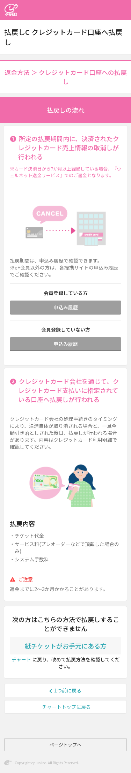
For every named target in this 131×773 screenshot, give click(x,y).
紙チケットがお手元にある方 (66, 645)
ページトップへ (65, 744)
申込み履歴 (65, 307)
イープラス (11, 10)
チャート (21, 659)
